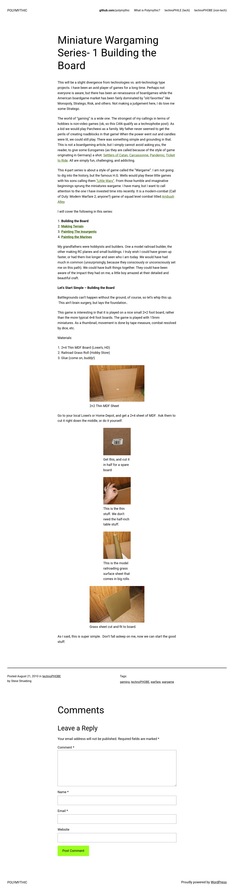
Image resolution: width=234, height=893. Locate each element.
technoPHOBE (51, 676)
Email (63, 811)
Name (63, 792)
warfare (156, 682)
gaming (125, 682)
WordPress (219, 882)
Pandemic (157, 155)
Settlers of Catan (115, 155)
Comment (66, 747)
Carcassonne (138, 155)
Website (63, 829)
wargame (168, 682)
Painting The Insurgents (79, 231)
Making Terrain (72, 226)
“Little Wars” (105, 181)
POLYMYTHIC (17, 10)
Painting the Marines (76, 237)
